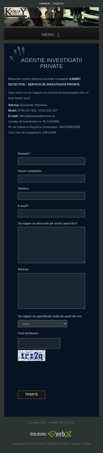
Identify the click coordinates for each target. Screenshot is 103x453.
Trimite (31, 394)
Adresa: (23, 269)
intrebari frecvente (58, 443)
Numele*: (24, 153)
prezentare (18, 443)
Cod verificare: (28, 333)
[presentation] (59, 376)
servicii (31, 443)
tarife (41, 443)
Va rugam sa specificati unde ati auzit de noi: (50, 316)
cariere (75, 443)
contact (86, 443)
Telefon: (23, 188)
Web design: (38, 433)
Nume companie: (30, 171)
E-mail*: (23, 205)
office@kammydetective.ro (37, 116)
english (58, 3)
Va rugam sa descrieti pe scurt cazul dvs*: (48, 223)
